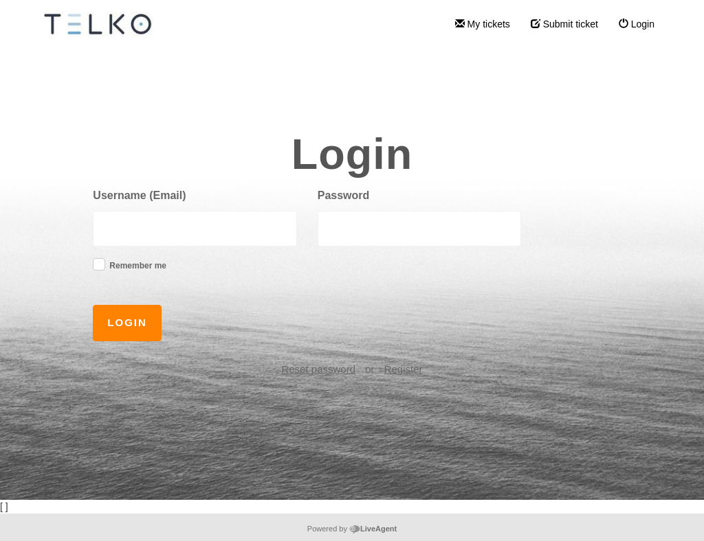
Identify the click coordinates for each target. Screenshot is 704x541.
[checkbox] (99, 264)
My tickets (482, 24)
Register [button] (403, 369)
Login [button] (127, 322)
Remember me (137, 265)
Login (636, 24)
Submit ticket (564, 24)
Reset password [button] (318, 369)
